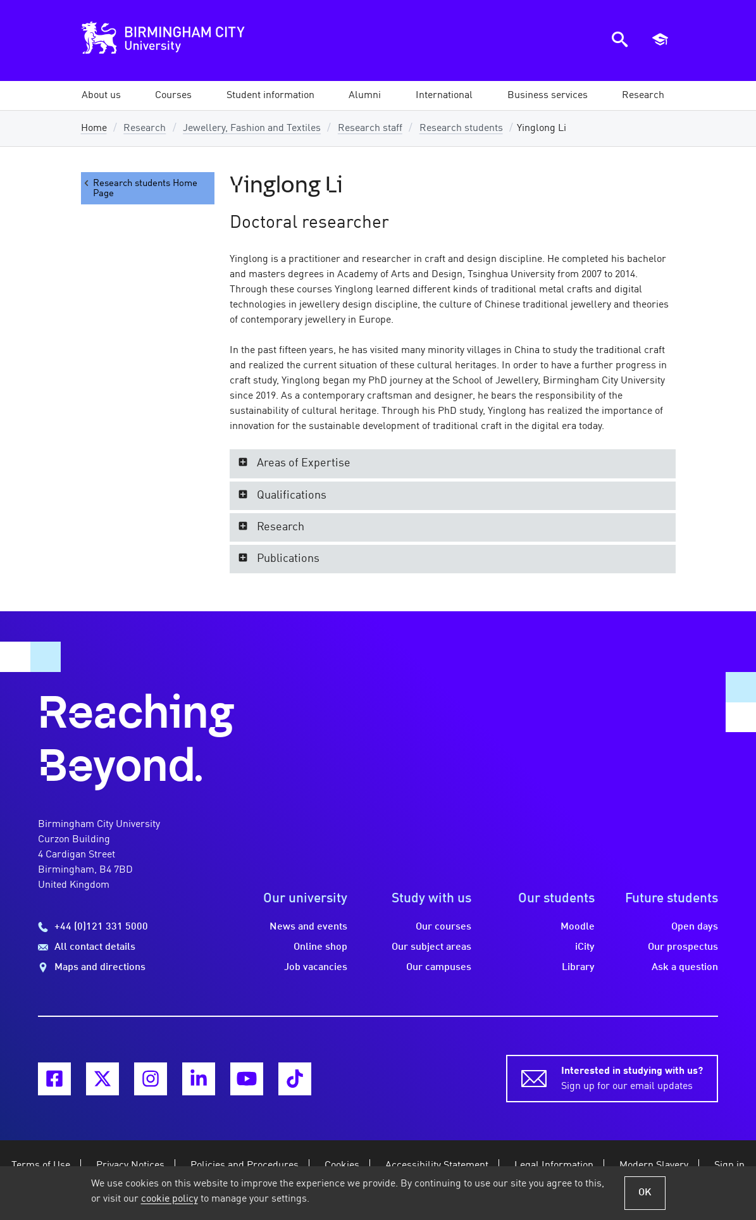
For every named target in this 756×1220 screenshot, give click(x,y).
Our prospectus (683, 947)
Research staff (370, 128)
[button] (101, 95)
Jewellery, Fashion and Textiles (252, 128)
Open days (694, 927)
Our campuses (438, 967)
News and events (308, 927)
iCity (585, 947)
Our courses (443, 927)
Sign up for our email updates (632, 1078)
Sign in (729, 1166)
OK (645, 1193)
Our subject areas (431, 947)
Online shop (320, 947)
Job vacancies (315, 967)
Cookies (342, 1166)
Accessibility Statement (436, 1166)
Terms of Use (40, 1166)
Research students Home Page (139, 188)
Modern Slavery (653, 1166)
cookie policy (169, 1199)
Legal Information (553, 1166)
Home (94, 128)
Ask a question (685, 967)
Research (144, 128)
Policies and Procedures (244, 1166)
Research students (461, 128)
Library (578, 967)
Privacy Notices (130, 1166)
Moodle (578, 927)
